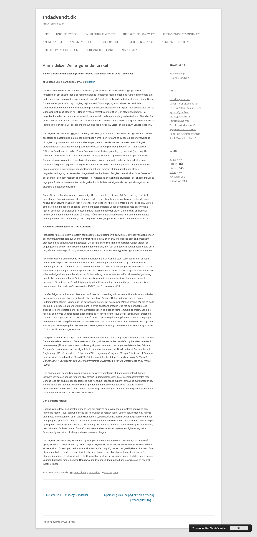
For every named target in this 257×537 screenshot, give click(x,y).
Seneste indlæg (130, 50)
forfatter (90, 82)
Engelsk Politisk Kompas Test (139, 34)
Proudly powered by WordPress (59, 521)
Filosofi (173, 163)
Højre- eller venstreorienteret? (60, 50)
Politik (173, 172)
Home (46, 34)
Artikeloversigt (177, 73)
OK (239, 528)
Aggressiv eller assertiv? (175, 41)
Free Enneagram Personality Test (181, 34)
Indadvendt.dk (59, 17)
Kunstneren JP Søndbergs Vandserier (65, 495)
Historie (174, 168)
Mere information (218, 528)
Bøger (73, 472)
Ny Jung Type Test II (80, 41)
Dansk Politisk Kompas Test (100, 34)
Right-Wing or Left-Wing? (100, 50)
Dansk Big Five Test (66, 34)
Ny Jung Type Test (52, 41)
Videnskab (94, 472)
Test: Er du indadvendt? (140, 41)
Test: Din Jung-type (109, 41)
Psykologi (82, 472)
